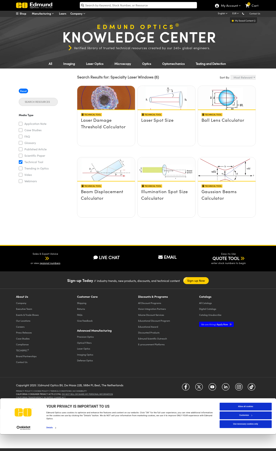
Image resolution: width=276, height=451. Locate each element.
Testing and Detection (211, 64)
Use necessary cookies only (245, 440)
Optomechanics (173, 64)
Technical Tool (33, 162)
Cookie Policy (41, 391)
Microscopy (122, 64)
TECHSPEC (22, 350)
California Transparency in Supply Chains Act (41, 397)
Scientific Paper (34, 155)
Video (28, 175)
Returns (81, 308)
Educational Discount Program (154, 320)
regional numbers (50, 263)
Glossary (30, 143)
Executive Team (24, 308)
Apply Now (214, 324)
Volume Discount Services (151, 314)
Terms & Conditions (60, 391)
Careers (20, 326)
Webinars (30, 181)
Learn (62, 13)
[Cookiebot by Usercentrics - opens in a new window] (24, 444)
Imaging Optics (85, 354)
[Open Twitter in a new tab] (199, 388)
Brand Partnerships (26, 356)
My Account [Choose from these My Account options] (229, 6)
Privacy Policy (24, 391)
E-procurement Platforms (151, 344)
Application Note (35, 124)
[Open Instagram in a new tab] (239, 388)
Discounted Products (149, 332)
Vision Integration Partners (152, 308)
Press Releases (24, 332)
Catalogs (205, 302)
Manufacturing (43, 13)
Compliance (22, 344)
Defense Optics (85, 360)
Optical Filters (84, 342)
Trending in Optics (36, 168)
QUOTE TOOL (225, 258)
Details (49, 444)
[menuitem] (25, 13)
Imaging (69, 64)
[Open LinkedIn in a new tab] (225, 388)
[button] (246, 13)
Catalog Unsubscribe (210, 314)
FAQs (80, 314)
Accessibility (80, 391)
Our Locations (23, 320)
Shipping (81, 302)
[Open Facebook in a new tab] (185, 388)
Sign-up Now (196, 280)
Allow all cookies (245, 423)
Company (78, 13)
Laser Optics (94, 64)
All (50, 64)
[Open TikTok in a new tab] (251, 388)
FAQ (27, 136)
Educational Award (148, 326)
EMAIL (167, 257)
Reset (23, 91)
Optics (146, 64)
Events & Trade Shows (27, 314)
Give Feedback (85, 320)
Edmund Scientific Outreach (152, 338)
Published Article (35, 149)
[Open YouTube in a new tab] (212, 388)
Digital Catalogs (207, 308)
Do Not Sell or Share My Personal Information (87, 394)
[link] (253, 3)
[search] (138, 5)
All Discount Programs (149, 302)
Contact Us (254, 13)
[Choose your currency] (236, 14)
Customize (245, 432)
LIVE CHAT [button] (106, 257)
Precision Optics (85, 336)
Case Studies (33, 130)
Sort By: (225, 77)
